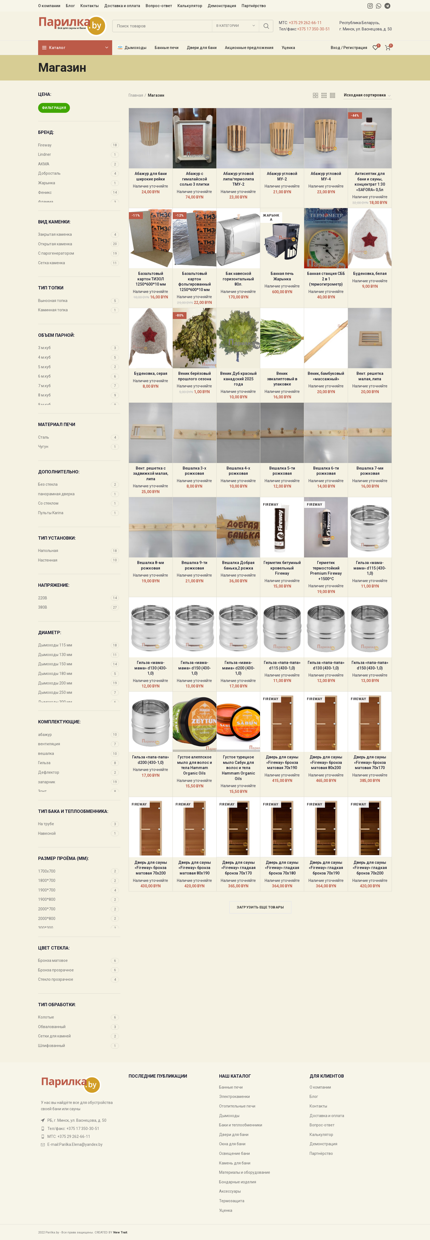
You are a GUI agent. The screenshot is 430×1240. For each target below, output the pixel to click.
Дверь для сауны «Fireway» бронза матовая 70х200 (150, 867)
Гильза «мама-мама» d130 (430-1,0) (150, 667)
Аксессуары (230, 1191)
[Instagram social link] (370, 5)
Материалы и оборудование (244, 1172)
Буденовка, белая (370, 273)
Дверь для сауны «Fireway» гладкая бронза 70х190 (326, 867)
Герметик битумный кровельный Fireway (282, 568)
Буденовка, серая (150, 373)
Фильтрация (54, 108)
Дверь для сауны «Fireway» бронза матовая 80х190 (194, 867)
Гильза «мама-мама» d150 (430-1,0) (194, 667)
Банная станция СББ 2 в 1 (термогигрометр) (326, 278)
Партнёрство (321, 1153)
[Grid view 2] (315, 95)
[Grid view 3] (324, 95)
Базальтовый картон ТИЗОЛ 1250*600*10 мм (150, 278)
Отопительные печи (237, 1106)
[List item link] (79, 1129)
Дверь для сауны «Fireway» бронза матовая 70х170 (369, 762)
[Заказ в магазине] (367, 96)
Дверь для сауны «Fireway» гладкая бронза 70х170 (238, 867)
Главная (136, 95)
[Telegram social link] (387, 5)
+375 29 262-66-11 (305, 23)
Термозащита (231, 1201)
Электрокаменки (234, 1096)
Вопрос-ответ (322, 1125)
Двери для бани (233, 1134)
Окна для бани (232, 1144)
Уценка (225, 1210)
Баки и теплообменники (240, 1125)
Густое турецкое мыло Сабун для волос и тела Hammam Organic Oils (238, 768)
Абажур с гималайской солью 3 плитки (194, 178)
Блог (314, 1096)
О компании (320, 1087)
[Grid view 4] (332, 95)
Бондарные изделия (237, 1182)
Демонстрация (323, 1144)
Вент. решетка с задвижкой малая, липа (150, 473)
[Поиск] (192, 26)
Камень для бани (234, 1163)
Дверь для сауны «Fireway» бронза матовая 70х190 (282, 762)
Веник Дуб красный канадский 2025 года (238, 378)
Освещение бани (234, 1153)
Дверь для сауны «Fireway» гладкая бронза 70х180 (282, 867)
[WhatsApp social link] (378, 5)
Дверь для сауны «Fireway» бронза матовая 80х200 (326, 762)
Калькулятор (321, 1134)
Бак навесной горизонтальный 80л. (238, 278)
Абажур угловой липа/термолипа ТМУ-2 (238, 178)
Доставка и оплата (327, 1116)
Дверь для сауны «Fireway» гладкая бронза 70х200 (370, 867)
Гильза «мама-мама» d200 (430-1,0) (238, 667)
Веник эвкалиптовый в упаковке (282, 378)
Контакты (318, 1106)
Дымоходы (229, 1116)
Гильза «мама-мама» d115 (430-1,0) (369, 568)
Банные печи (231, 1087)
